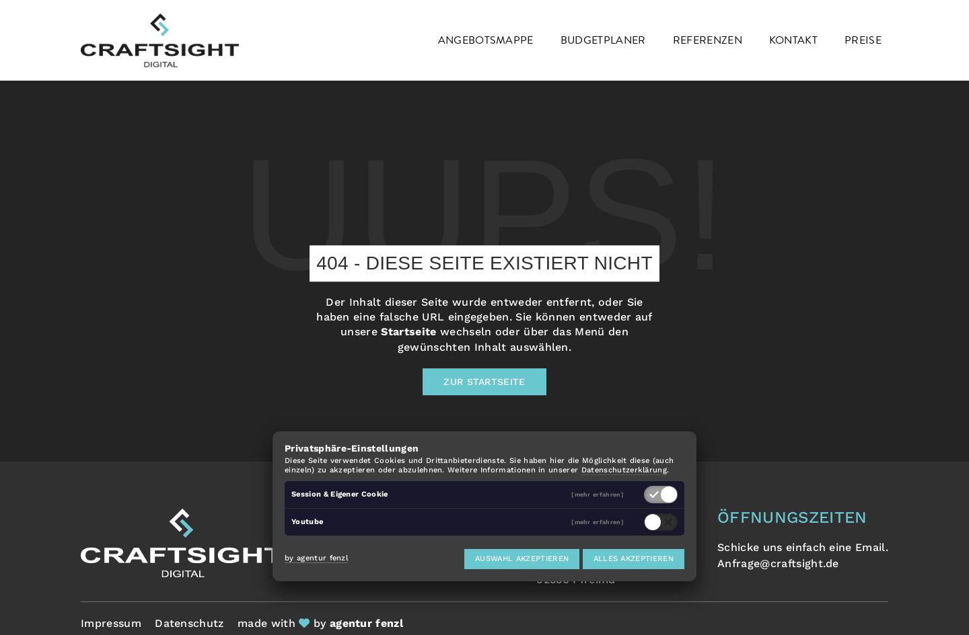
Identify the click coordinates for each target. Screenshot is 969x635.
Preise (863, 40)
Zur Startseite (484, 381)
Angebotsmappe (486, 40)
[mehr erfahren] (597, 495)
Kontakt (793, 40)
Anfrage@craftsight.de (778, 563)
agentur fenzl (366, 623)
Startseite (408, 332)
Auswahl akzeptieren (522, 558)
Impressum (111, 623)
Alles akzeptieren (634, 558)
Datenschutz (189, 623)
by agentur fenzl (316, 558)
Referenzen (707, 40)
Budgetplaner (603, 40)
